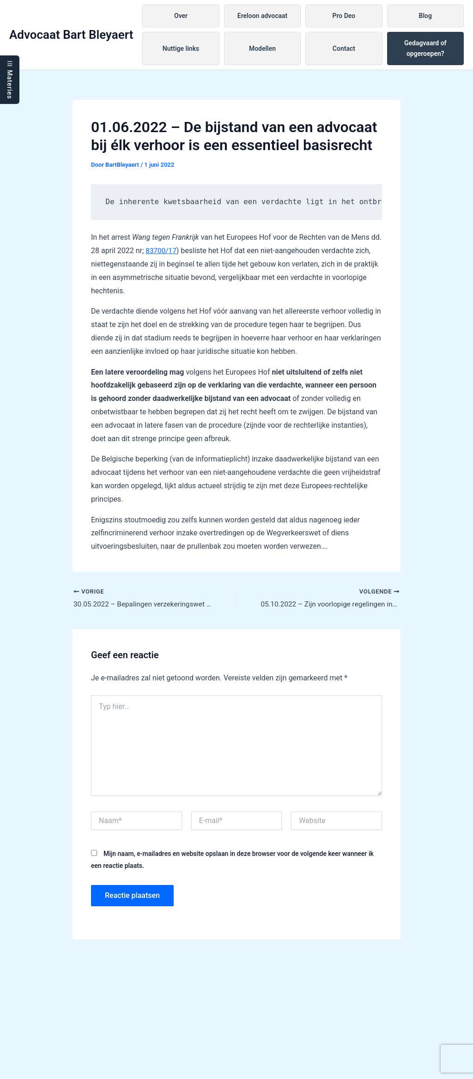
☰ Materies (9, 79)
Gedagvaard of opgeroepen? (425, 48)
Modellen (262, 48)
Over (181, 15)
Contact (344, 48)
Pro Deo (343, 15)
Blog (425, 15)
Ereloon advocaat (262, 15)
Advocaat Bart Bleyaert (71, 35)
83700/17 (162, 250)
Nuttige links (181, 48)
